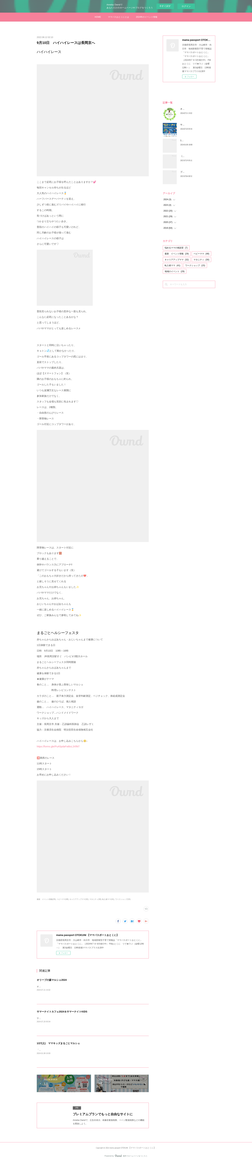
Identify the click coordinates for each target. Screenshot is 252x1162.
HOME (98, 17)
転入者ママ (172, 265)
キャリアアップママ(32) (78, 899)
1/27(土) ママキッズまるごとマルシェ (58, 1043)
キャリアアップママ (177, 259)
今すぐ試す (165, 6)
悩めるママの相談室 (176, 248)
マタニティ (201, 259)
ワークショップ (195, 265)
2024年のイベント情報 (147, 17)
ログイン (186, 6)
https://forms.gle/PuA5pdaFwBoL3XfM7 (58, 746)
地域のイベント (174, 271)
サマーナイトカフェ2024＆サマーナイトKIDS (62, 1011)
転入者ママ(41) (108, 899)
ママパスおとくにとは (118, 17)
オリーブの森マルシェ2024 (52, 979)
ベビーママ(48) (63, 899)
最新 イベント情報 (177, 254)
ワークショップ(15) (123, 899)
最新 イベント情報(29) (46, 899)
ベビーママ (201, 254)
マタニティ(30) (95, 899)
